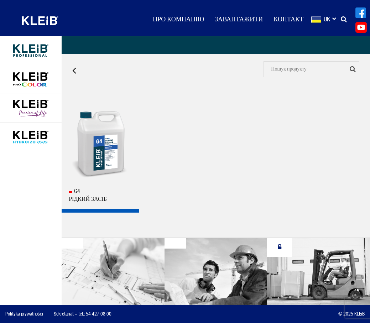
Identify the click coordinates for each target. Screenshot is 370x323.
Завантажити (239, 19)
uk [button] (329, 19)
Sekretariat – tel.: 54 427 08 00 (82, 314)
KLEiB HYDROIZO (31, 137)
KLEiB (40, 20)
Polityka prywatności (24, 314)
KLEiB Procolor (31, 79)
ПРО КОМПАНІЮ (178, 19)
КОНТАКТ (288, 19)
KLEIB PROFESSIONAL (31, 50)
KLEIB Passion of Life (31, 108)
